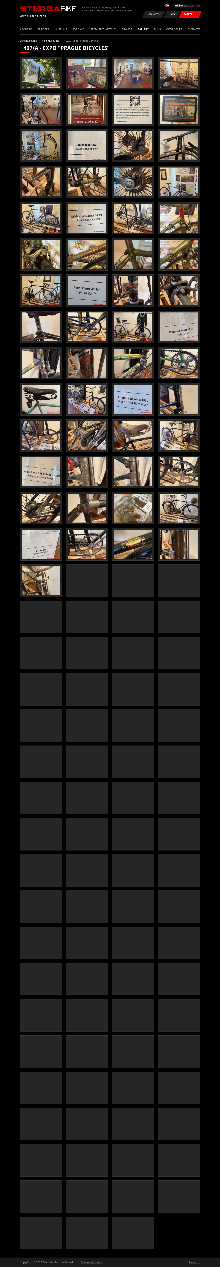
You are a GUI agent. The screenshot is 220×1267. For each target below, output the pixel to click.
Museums (60, 29)
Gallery (143, 29)
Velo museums (28, 40)
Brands (127, 29)
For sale (78, 29)
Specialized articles (102, 29)
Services (43, 29)
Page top (194, 1262)
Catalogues (174, 29)
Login (172, 14)
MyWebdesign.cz (91, 1262)
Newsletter (153, 14)
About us (26, 29)
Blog (157, 29)
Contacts (193, 29)
